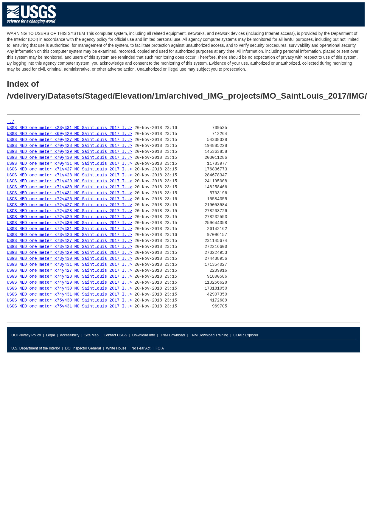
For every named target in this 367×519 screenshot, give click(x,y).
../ (10, 122)
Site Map (91, 335)
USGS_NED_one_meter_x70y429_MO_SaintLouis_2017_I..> (69, 152)
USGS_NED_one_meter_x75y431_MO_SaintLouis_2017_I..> (69, 306)
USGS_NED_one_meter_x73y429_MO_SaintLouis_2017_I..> (69, 253)
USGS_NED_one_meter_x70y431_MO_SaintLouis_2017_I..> (69, 164)
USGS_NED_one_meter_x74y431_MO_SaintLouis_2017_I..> (69, 294)
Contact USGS (115, 335)
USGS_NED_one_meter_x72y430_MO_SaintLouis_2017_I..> (69, 223)
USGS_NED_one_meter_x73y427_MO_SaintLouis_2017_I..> (69, 241)
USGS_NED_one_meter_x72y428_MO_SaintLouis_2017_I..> (69, 211)
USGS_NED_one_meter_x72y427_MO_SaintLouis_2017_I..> (69, 205)
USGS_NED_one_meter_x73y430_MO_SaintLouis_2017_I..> (69, 259)
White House (116, 348)
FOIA (159, 348)
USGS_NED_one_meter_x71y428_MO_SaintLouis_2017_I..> (69, 175)
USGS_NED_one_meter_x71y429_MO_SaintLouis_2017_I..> (69, 181)
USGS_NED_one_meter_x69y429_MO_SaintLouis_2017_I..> (69, 134)
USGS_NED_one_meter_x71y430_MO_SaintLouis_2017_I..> (69, 187)
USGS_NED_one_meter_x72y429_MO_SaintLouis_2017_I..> (69, 217)
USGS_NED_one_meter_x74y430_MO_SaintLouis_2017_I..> (69, 288)
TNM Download (172, 335)
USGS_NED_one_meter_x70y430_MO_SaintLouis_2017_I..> (69, 158)
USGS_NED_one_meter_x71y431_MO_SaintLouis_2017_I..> (69, 193)
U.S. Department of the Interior (35, 348)
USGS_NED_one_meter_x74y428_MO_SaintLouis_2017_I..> (69, 276)
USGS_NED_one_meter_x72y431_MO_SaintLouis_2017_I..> (69, 229)
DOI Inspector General (83, 348)
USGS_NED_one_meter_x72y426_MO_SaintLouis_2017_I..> (69, 199)
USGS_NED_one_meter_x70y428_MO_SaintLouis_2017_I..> (69, 146)
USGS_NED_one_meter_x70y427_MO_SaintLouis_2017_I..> (69, 140)
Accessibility (69, 335)
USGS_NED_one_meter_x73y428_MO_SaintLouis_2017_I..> (69, 247)
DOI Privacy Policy (26, 335)
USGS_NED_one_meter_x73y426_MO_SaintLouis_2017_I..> (69, 235)
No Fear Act (141, 348)
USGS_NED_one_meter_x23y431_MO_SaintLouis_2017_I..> (69, 128)
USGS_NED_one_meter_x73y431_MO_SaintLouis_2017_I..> (69, 265)
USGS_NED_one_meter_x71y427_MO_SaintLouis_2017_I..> (69, 169)
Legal (50, 335)
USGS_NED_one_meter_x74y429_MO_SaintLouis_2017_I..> (69, 282)
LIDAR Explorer (245, 335)
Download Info (143, 335)
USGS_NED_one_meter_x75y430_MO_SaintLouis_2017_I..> (69, 300)
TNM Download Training (209, 335)
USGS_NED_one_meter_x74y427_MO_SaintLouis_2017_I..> (69, 271)
